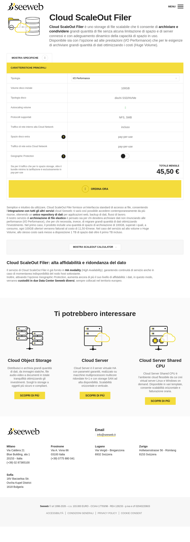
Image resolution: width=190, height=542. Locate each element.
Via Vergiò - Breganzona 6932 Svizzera (109, 450)
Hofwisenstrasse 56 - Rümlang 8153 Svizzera (157, 450)
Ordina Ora (99, 188)
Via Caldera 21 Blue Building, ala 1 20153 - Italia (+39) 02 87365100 (18, 454)
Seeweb (25, 6)
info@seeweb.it (106, 434)
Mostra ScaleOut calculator (93, 247)
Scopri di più (29, 395)
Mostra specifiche (25, 57)
